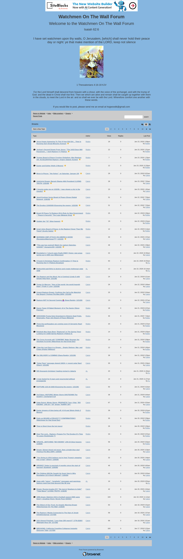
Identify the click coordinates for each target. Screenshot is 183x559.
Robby (147, 143)
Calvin (147, 175)
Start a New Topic (39, 129)
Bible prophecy (58, 113)
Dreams (68, 113)
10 (142, 129)
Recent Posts (37, 116)
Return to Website (39, 113)
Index (49, 113)
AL (149, 263)
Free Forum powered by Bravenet (91, 550)
